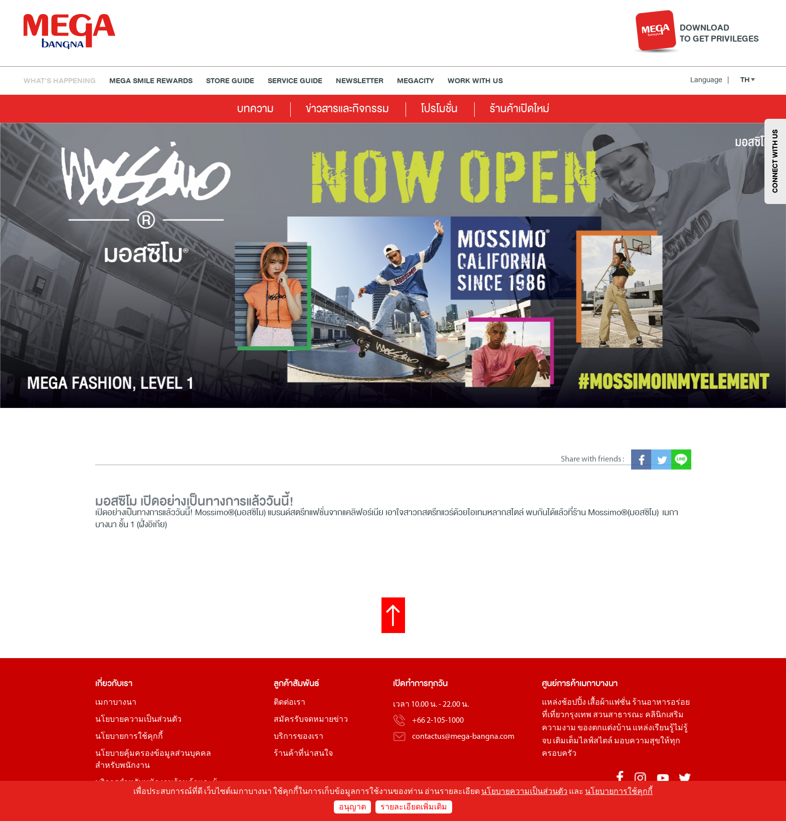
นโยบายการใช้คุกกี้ (129, 737)
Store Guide (230, 81)
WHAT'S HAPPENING (60, 81)
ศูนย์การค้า (560, 683)
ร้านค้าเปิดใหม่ (519, 108)
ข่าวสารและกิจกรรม (347, 108)
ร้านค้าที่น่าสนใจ (303, 754)
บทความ (255, 108)
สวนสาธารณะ (618, 715)
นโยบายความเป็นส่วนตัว (138, 720)
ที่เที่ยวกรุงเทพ (567, 715)
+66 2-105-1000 (438, 721)
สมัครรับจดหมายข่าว (311, 720)
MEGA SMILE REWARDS (150, 81)
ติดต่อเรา (289, 703)
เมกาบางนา (115, 703)
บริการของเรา (298, 737)
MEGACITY (415, 81)
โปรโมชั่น (439, 108)
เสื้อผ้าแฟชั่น (609, 703)
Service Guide (295, 81)
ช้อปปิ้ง (573, 703)
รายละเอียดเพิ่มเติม (413, 807)
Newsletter (359, 81)
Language (709, 80)
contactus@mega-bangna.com (463, 737)
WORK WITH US (475, 81)
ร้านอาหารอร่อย (661, 703)
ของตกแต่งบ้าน (604, 728)
